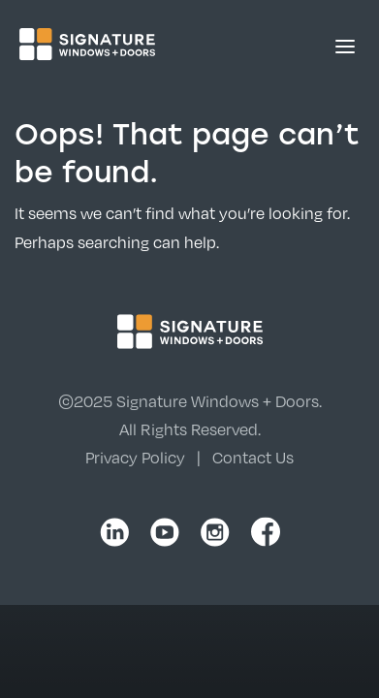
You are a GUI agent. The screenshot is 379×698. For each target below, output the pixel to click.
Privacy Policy (135, 457)
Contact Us (253, 457)
